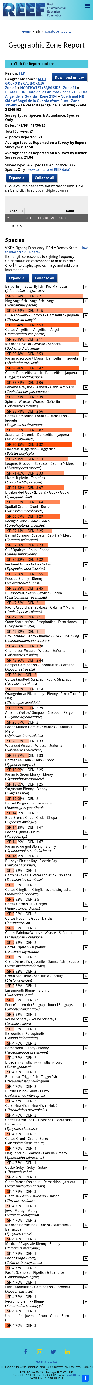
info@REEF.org (73, 1375)
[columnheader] (15, 211)
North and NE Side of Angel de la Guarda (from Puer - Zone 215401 (44, 101)
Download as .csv (69, 77)
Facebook (26, 1354)
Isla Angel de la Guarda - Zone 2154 (46, 94)
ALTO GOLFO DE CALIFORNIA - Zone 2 (25, 83)
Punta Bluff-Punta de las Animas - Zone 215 (41, 92)
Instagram (39, 1354)
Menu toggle (87, 9)
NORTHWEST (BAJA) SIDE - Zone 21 (48, 87)
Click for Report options (33, 63)
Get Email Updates (46, 1361)
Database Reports (58, 31)
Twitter (53, 1354)
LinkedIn (67, 1354)
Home (26, 31)
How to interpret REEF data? (49, 169)
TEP (22, 73)
